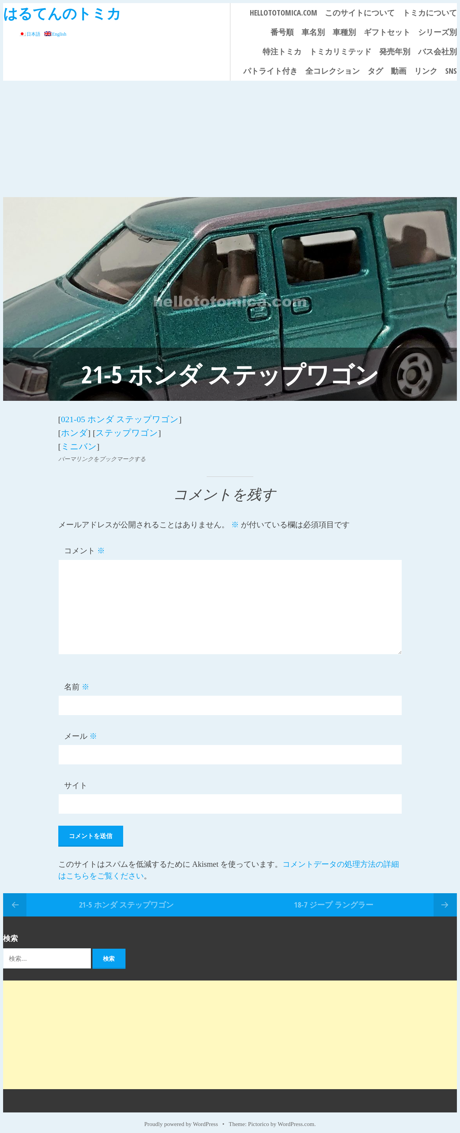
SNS (451, 71)
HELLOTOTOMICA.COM (283, 12)
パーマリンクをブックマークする (102, 453)
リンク (425, 71)
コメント (84, 545)
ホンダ (74, 430)
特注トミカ (282, 51)
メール (80, 730)
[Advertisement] (230, 139)
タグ (375, 71)
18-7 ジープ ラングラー (333, 898)
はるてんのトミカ (62, 13)
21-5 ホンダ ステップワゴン (126, 898)
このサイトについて (360, 12)
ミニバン (79, 441)
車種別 (344, 32)
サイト (75, 779)
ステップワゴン (127, 430)
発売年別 (394, 51)
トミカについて (429, 12)
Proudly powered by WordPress (181, 1118)
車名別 (313, 32)
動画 (398, 71)
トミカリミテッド (340, 51)
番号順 (282, 32)
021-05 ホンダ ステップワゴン (120, 418)
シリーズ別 (437, 32)
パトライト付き (270, 71)
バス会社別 (437, 51)
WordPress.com (296, 1118)
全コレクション (332, 71)
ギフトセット (387, 32)
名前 (76, 681)
